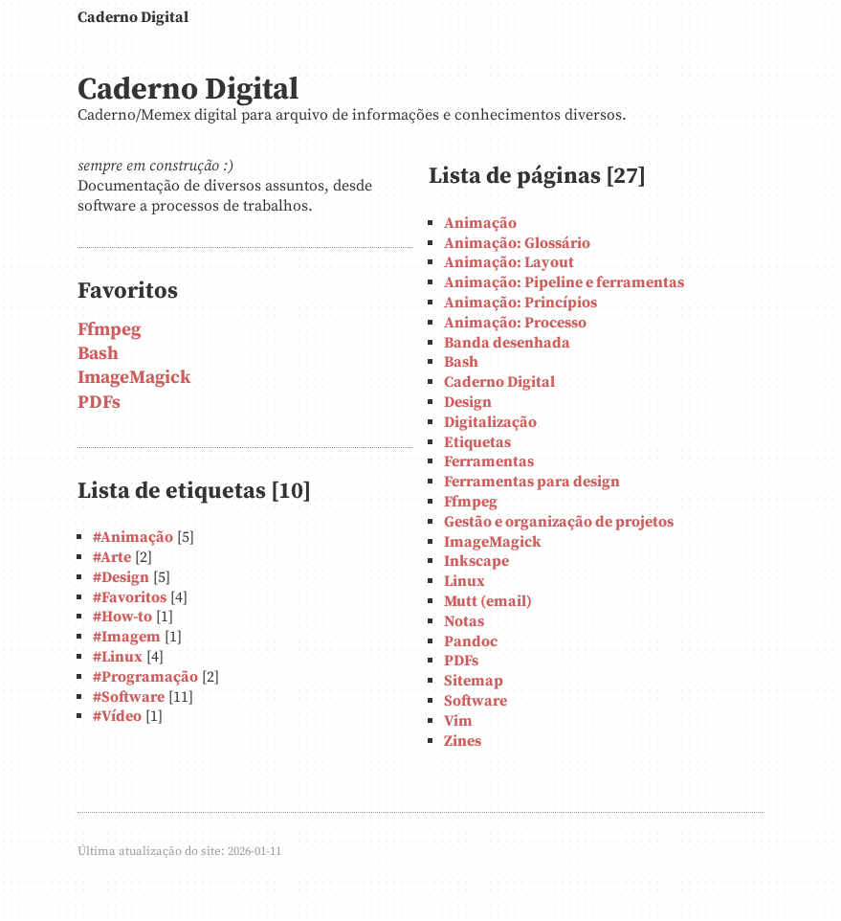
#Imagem (127, 636)
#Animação (133, 537)
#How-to (122, 616)
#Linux (118, 656)
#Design (121, 577)
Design (468, 402)
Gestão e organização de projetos (559, 521)
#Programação (145, 676)
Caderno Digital (132, 17)
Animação (480, 223)
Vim (458, 720)
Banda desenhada (507, 342)
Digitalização (490, 422)
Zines (462, 741)
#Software (129, 697)
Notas (464, 621)
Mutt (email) (488, 601)
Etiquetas (477, 442)
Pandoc (471, 641)
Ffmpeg (109, 329)
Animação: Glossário (517, 243)
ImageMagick (133, 377)
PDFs (99, 402)
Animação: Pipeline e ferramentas (564, 282)
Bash (98, 353)
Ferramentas (489, 461)
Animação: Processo (515, 322)
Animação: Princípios (520, 302)
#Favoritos (129, 597)
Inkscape (476, 561)
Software (475, 700)
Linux (464, 581)
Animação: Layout (509, 262)
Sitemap (473, 680)
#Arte (112, 557)
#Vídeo (117, 716)
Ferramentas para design (532, 481)
